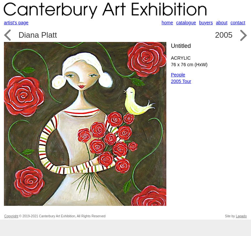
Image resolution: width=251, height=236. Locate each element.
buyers (206, 22)
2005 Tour (181, 81)
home (167, 22)
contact (237, 22)
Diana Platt (38, 34)
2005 (223, 34)
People (178, 74)
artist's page (16, 22)
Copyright (11, 216)
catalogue (186, 22)
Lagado (241, 216)
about (221, 22)
